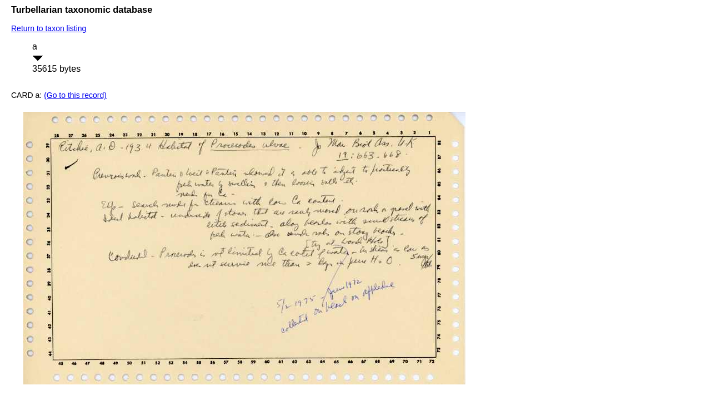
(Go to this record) (75, 95)
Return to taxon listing (48, 28)
